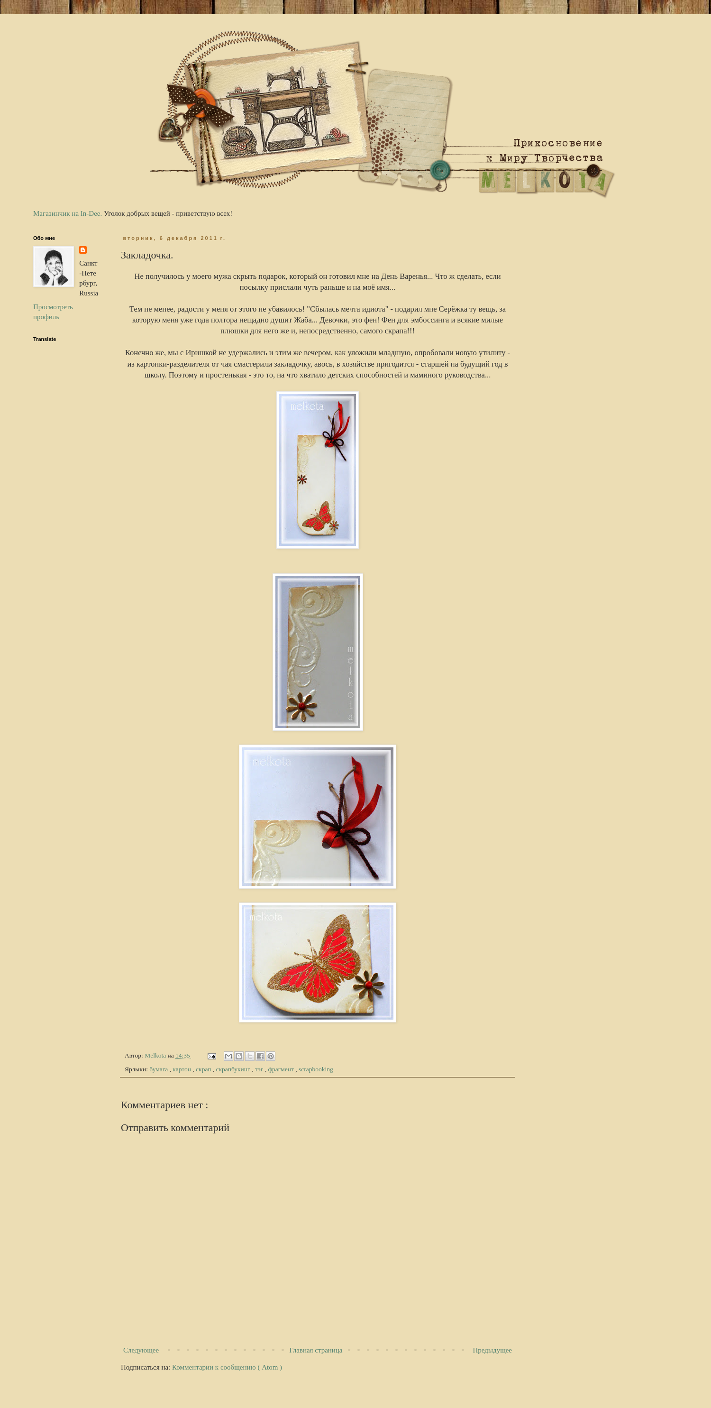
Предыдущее (492, 1350)
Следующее (141, 1350)
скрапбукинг (234, 1069)
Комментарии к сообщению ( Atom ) (227, 1367)
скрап (204, 1069)
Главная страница (315, 1350)
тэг (260, 1069)
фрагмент (281, 1069)
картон (182, 1069)
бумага (159, 1069)
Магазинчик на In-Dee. (67, 213)
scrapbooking (316, 1069)
